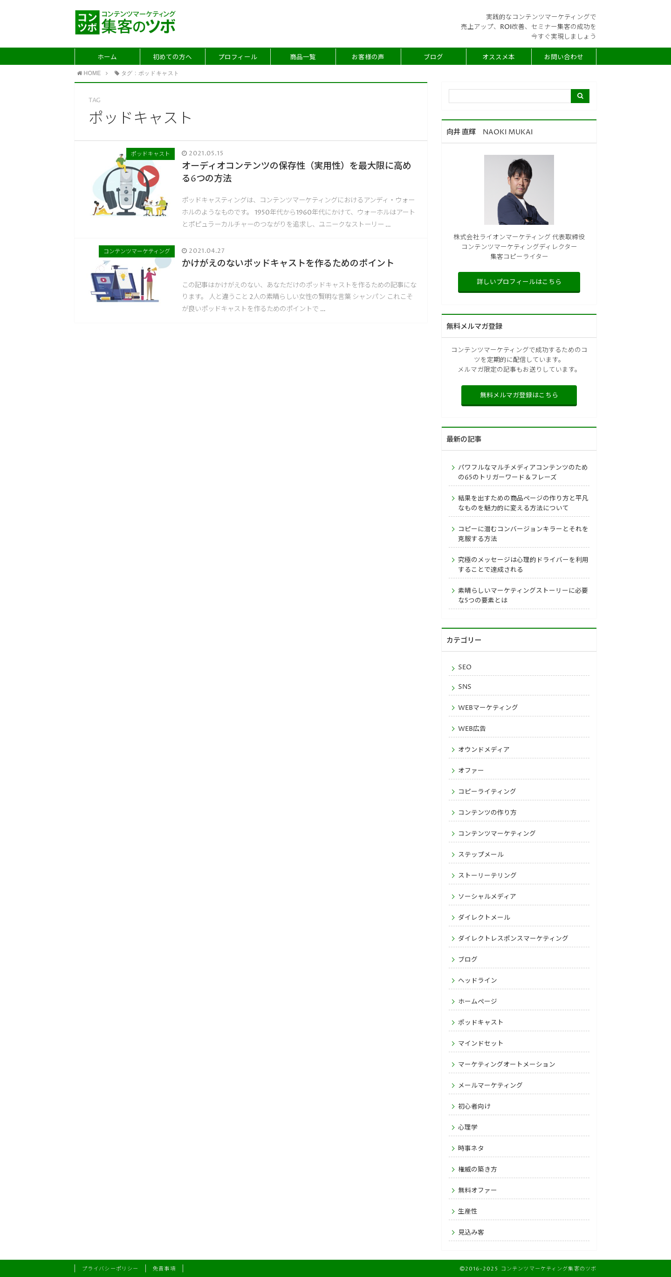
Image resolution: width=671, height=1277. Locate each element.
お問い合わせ (563, 57)
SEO (465, 667)
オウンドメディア (484, 750)
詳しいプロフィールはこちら (519, 282)
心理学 (468, 1128)
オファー (471, 771)
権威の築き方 (477, 1170)
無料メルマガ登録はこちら (519, 395)
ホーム (107, 57)
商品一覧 (303, 57)
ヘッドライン (477, 981)
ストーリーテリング (487, 876)
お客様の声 (368, 57)
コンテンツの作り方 (487, 813)
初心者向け (474, 1107)
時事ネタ (471, 1149)
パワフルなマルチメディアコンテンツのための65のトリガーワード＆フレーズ (523, 473)
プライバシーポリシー (110, 1268)
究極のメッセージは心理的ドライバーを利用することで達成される (523, 565)
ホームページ (477, 1002)
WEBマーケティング (488, 708)
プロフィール (237, 57)
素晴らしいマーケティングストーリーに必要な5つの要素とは (523, 596)
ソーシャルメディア (487, 897)
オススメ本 (498, 57)
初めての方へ (172, 57)
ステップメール (481, 855)
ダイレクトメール (484, 918)
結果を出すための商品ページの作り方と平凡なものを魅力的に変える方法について (523, 503)
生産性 (468, 1212)
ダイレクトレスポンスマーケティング (513, 939)
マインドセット (481, 1044)
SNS (465, 687)
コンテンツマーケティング (497, 834)
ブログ (433, 57)
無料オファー (477, 1191)
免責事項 (164, 1268)
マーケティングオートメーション (506, 1065)
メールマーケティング (490, 1086)
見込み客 (471, 1232)
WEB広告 (472, 729)
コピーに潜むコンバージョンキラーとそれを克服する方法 (523, 534)
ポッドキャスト (481, 1023)
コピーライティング (487, 792)
